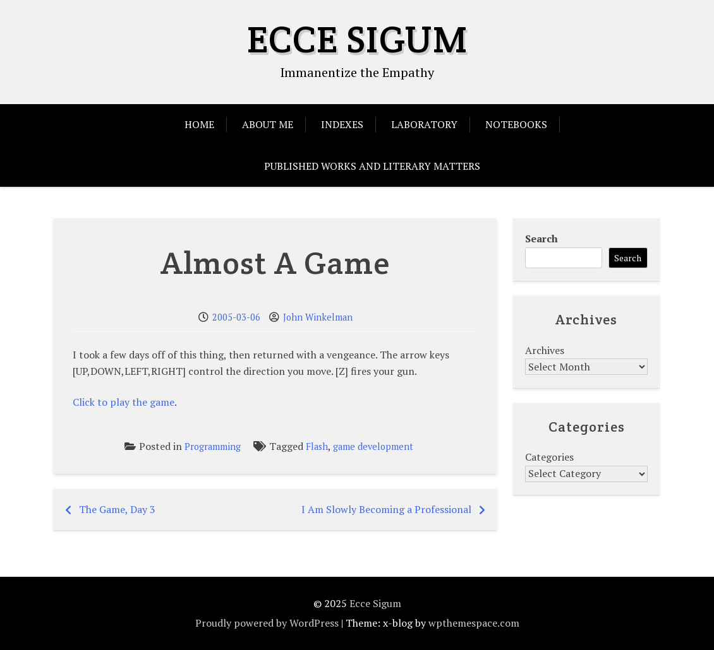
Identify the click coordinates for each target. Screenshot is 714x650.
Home (199, 124)
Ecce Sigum (357, 39)
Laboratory (424, 124)
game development (373, 446)
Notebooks (516, 124)
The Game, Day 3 (117, 509)
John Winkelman (318, 317)
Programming (213, 446)
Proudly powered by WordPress (267, 623)
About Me (267, 124)
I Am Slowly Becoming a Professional (386, 509)
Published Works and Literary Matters (372, 166)
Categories (549, 457)
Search (541, 238)
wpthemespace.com (473, 623)
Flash (317, 446)
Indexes (342, 124)
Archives (544, 350)
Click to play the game (123, 402)
